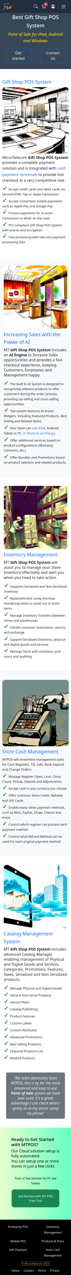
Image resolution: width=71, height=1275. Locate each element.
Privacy (54, 1271)
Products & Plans (53, 1241)
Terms (42, 1271)
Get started (18, 55)
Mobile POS (18, 1241)
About (16, 1271)
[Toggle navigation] (63, 6)
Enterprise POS (18, 1227)
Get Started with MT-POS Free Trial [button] (35, 1198)
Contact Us (53, 55)
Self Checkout (18, 1250)
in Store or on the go (39, 433)
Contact (29, 1271)
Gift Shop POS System (27, 81)
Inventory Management (30, 554)
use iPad (38, 428)
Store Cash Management (30, 751)
